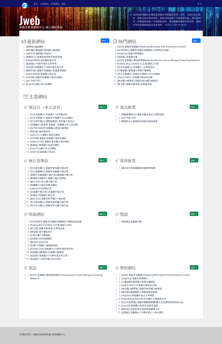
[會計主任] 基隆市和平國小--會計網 (47, 198)
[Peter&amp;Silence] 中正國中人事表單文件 (143, 298)
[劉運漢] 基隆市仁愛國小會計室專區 (48, 178)
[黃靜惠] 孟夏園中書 (127, 56)
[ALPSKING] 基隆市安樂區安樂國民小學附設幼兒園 (143, 50)
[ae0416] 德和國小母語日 (39, 53)
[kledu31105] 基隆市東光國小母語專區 (49, 141)
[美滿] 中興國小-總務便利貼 (44, 245)
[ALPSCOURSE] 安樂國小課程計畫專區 (49, 128)
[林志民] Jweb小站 (39, 242)
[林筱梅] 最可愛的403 (41, 231)
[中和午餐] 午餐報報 (40, 235)
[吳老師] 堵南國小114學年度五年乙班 (45, 67)
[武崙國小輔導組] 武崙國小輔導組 (47, 252)
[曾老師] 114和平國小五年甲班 (41, 63)
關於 (64, 3)
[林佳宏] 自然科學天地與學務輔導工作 (140, 309)
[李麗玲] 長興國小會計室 (42, 195)
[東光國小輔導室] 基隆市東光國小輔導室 (137, 80)
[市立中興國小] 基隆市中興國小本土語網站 (138, 73)
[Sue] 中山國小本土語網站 (39, 84)
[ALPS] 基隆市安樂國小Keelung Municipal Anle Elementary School (151, 46)
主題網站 (44, 3)
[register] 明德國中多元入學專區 (137, 295)
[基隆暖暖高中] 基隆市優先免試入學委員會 (142, 114)
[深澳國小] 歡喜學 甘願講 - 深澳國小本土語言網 (54, 124)
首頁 (36, 3)
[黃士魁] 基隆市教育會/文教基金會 (134, 84)
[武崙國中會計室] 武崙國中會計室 (47, 191)
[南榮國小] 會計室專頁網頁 (43, 185)
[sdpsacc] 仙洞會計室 (41, 188)
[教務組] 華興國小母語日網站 (44, 145)
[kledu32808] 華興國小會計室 (41, 73)
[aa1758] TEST (33, 80)
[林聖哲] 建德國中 (35, 46)
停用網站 (55, 3)
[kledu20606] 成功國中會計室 (41, 60)
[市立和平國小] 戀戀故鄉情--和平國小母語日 (52, 121)
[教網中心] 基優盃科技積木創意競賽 (44, 56)
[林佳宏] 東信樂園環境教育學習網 (138, 168)
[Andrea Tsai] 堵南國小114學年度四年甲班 (51, 248)
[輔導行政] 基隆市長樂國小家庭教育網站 (46, 70)
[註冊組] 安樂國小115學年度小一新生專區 (142, 312)
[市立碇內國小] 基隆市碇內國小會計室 (49, 202)
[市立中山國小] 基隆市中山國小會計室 (49, 205)
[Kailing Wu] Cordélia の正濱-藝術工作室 (138, 63)
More (105, 40)
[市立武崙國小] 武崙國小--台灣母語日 (136, 67)
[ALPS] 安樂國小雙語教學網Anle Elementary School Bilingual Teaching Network (158, 60)
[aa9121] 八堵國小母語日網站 (45, 134)
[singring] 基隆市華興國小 (130, 53)
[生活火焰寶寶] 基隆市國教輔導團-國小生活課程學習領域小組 (152, 302)
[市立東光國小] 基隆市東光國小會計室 (49, 168)
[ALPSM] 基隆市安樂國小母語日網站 (44, 77)
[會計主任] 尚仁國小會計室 (43, 181)
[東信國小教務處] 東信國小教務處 (43, 50)
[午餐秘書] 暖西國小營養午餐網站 (134, 70)
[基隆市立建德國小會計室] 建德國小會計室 (51, 174)
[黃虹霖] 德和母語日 (40, 131)
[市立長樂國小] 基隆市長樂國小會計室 (49, 171)
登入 (199, 3)
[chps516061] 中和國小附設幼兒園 (134, 77)
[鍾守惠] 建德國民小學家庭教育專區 (139, 292)
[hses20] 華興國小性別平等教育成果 (139, 305)
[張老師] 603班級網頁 (41, 238)
